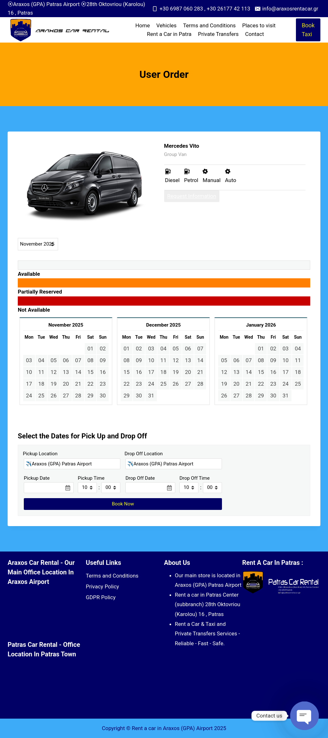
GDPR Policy (101, 597)
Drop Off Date (140, 478)
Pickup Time (91, 478)
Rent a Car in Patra (169, 34)
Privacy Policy (102, 586)
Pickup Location (40, 454)
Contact (254, 34)
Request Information (191, 196)
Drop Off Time (194, 478)
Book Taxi (308, 30)
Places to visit (259, 25)
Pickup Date (37, 478)
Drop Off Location (143, 454)
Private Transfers (218, 34)
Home (142, 25)
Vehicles (166, 25)
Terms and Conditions (209, 25)
